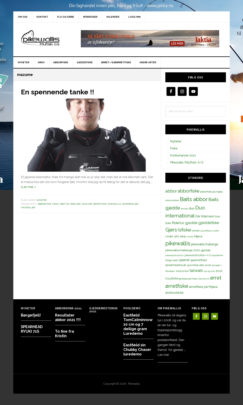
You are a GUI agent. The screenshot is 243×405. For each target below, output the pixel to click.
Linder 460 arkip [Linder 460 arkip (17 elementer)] (175, 236)
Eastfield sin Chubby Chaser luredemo (137, 349)
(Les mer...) (28, 187)
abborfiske (44, 203)
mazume (87, 203)
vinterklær (28, 207)
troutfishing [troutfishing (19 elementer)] (173, 278)
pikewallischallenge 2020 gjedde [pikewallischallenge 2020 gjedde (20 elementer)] (188, 250)
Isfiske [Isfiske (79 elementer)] (184, 230)
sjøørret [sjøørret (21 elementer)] (184, 260)
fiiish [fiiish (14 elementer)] (217, 216)
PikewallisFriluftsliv (45, 38)
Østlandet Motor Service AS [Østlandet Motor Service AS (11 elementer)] (195, 278)
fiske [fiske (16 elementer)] (168, 223)
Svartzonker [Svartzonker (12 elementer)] (182, 271)
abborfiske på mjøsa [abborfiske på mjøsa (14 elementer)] (211, 191)
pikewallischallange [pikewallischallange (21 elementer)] (204, 244)
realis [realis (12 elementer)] (175, 260)
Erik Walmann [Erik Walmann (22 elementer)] (204, 216)
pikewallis (114, 203)
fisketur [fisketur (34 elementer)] (178, 223)
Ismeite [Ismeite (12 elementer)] (196, 230)
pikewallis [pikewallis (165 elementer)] (177, 243)
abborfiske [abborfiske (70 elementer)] (188, 191)
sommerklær (130, 203)
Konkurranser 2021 (183, 155)
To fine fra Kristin (64, 333)
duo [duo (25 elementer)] (192, 208)
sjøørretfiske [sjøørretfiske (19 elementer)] (198, 260)
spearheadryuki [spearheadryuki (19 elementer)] (175, 265)
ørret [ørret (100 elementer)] (215, 278)
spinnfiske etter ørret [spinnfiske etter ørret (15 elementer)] (199, 265)
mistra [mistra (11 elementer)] (190, 236)
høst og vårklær (70, 203)
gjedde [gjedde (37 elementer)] (191, 223)
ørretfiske (100, 203)
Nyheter (41, 200)
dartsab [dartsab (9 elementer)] (184, 209)
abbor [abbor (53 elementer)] (171, 191)
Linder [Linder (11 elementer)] (215, 230)
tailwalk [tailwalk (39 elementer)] (196, 270)
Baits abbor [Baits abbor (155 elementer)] (194, 199)
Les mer (163, 355)
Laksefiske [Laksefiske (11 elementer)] (205, 230)
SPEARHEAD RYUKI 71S (32, 329)
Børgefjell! (31, 315)
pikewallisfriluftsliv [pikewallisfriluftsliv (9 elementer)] (174, 255)
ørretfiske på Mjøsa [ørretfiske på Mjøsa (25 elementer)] (203, 287)
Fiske (173, 148)
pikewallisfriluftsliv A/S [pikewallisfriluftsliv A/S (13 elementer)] (198, 255)
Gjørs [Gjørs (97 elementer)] (171, 230)
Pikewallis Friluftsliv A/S (187, 162)
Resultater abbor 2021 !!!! (68, 317)
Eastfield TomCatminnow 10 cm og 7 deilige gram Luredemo (137, 324)
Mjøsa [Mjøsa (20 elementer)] (198, 236)
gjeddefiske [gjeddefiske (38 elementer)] (208, 222)
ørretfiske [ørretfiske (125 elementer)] (176, 286)
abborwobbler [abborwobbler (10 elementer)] (172, 200)
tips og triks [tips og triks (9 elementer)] (209, 271)
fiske (55, 203)
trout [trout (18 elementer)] (219, 270)
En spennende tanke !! (57, 92)
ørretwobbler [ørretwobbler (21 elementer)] (174, 292)
